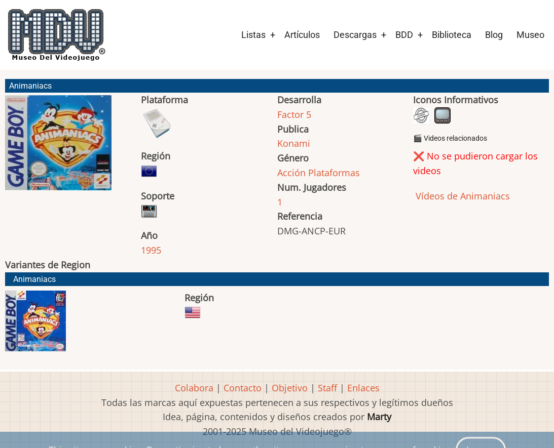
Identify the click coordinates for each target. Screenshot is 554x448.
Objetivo (290, 388)
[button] (58, 147)
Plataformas (334, 173)
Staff (327, 388)
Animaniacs (34, 279)
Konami (293, 143)
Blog (494, 34)
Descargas (355, 34)
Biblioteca (451, 34)
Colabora (194, 388)
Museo (530, 34)
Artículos (302, 34)
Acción (291, 173)
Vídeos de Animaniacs (461, 196)
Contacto (243, 388)
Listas (253, 34)
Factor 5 (294, 114)
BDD (404, 34)
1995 (151, 250)
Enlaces (363, 388)
